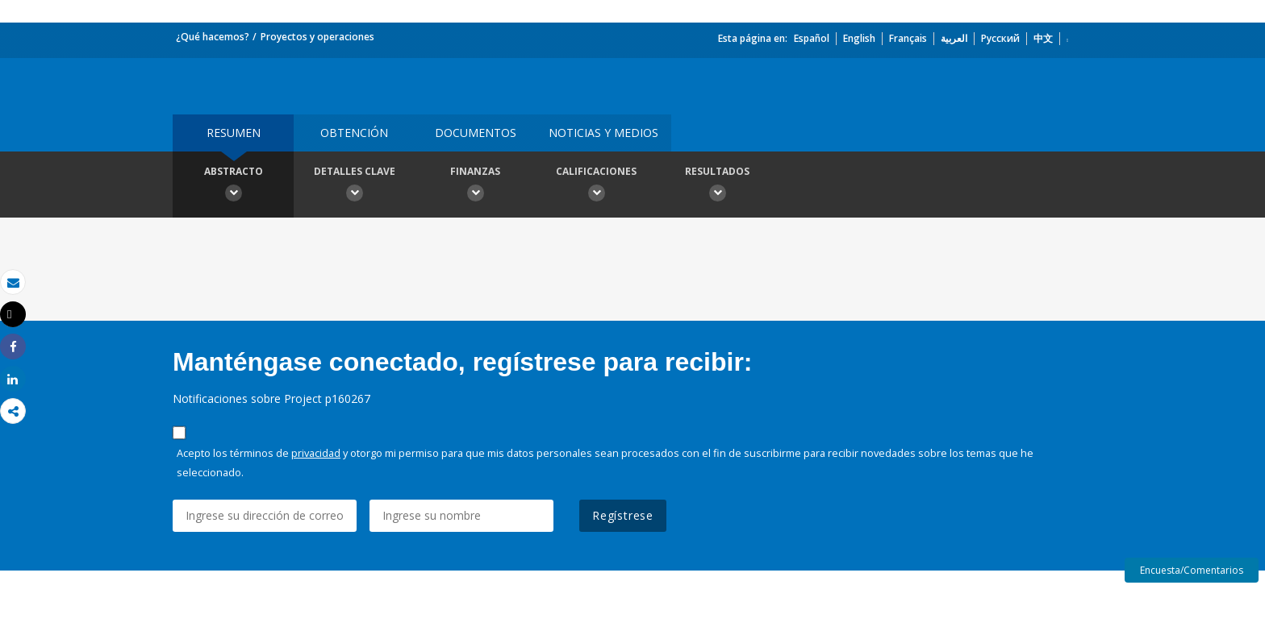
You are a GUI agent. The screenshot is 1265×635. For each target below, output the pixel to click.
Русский (1000, 38)
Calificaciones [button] (596, 186)
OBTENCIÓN (354, 132)
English (859, 38)
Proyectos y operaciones (317, 37)
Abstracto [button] (233, 186)
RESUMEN (234, 132)
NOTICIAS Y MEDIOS (603, 132)
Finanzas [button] (475, 186)
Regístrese (622, 515)
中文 (1043, 38)
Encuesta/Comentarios (1191, 570)
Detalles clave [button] (354, 186)
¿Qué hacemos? (212, 37)
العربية (954, 38)
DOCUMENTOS (475, 132)
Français (908, 38)
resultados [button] (717, 186)
